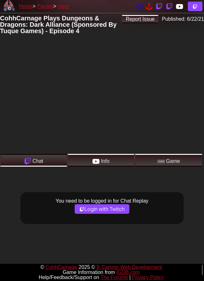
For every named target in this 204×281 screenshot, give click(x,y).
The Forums (114, 277)
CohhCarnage (61, 267)
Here (63, 6)
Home (26, 6)
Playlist (45, 6)
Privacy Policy (148, 277)
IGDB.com (128, 272)
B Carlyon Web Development (129, 267)
